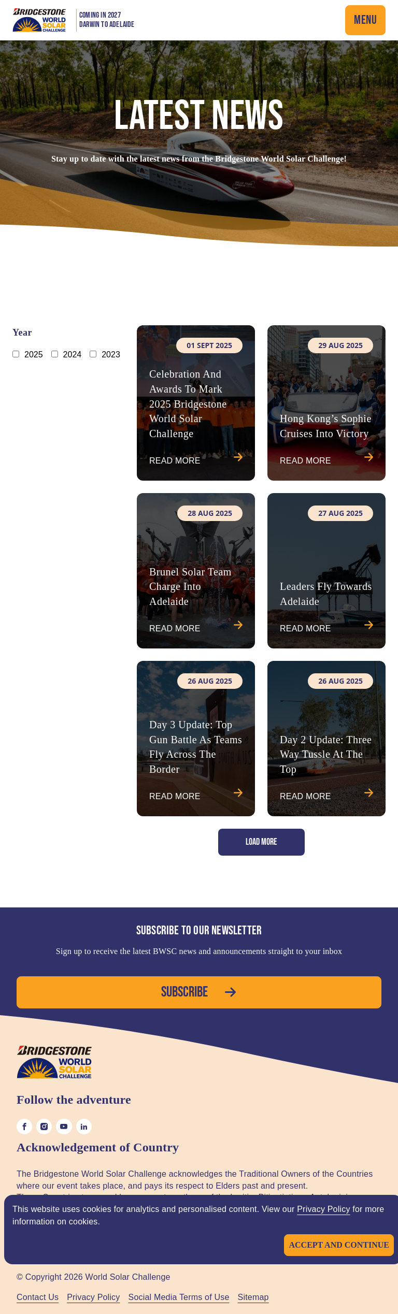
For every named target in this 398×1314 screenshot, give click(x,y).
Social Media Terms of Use (179, 1297)
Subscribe (199, 992)
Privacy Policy (323, 1209)
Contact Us (38, 1297)
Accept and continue (339, 1244)
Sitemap (253, 1297)
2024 (72, 354)
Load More (261, 841)
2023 (111, 354)
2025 (33, 354)
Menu (365, 19)
